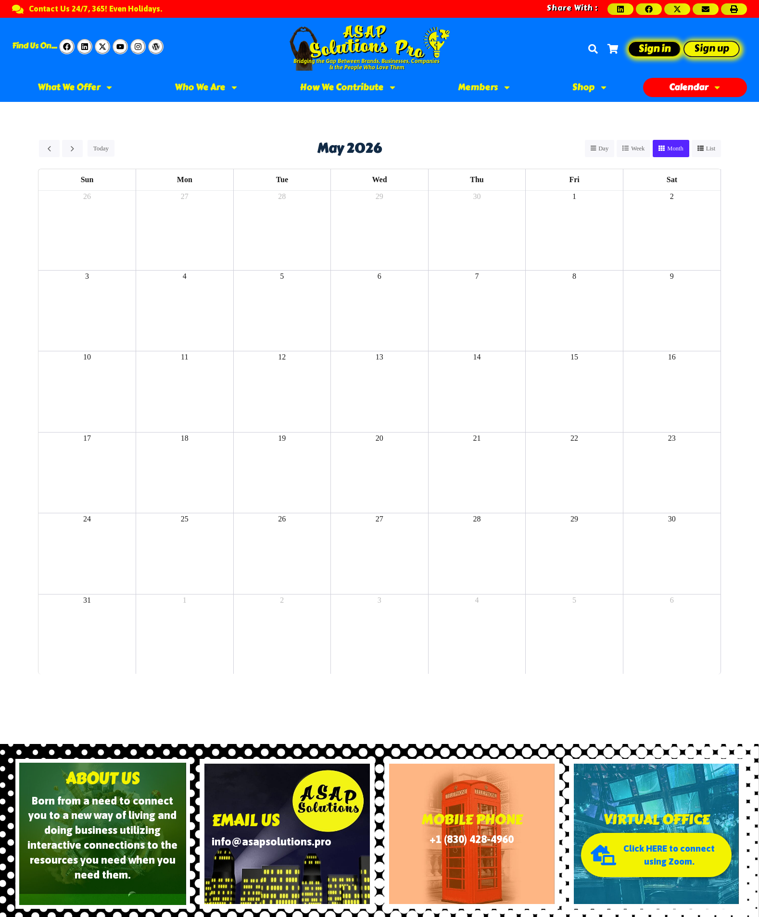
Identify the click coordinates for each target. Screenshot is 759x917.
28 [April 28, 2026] (282, 197)
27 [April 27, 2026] (185, 197)
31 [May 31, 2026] (87, 600)
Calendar (695, 87)
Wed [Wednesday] (379, 180)
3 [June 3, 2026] (379, 600)
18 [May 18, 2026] (185, 438)
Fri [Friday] (574, 180)
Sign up (711, 48)
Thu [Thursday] (476, 180)
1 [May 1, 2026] (574, 197)
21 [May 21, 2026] (477, 438)
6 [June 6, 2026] (672, 600)
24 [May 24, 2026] (87, 519)
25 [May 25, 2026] (185, 519)
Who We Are (207, 87)
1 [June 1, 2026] (185, 600)
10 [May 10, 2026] (87, 357)
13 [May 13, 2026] (379, 357)
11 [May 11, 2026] (184, 357)
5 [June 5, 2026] (574, 600)
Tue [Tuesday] (282, 180)
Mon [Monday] (184, 180)
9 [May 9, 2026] (672, 276)
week (637, 148)
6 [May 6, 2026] (379, 276)
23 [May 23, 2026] (672, 438)
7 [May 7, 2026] (477, 276)
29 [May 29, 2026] (574, 519)
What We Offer (76, 87)
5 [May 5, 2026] (282, 276)
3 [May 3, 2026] (87, 276)
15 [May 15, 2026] (574, 357)
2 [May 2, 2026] (672, 197)
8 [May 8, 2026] (574, 276)
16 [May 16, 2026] (672, 357)
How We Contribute (348, 87)
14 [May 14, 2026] (477, 357)
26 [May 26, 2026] (282, 519)
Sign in (654, 48)
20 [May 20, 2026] (379, 438)
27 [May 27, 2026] (379, 519)
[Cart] (612, 49)
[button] (620, 9)
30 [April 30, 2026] (477, 197)
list (710, 148)
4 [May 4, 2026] (185, 276)
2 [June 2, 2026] (282, 600)
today (100, 148)
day (601, 148)
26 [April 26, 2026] (87, 197)
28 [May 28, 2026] (477, 519)
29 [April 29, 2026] (379, 197)
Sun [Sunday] (87, 180)
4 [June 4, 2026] (477, 600)
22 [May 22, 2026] (574, 438)
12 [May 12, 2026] (282, 357)
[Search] (593, 49)
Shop (590, 87)
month (674, 148)
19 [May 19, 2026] (282, 438)
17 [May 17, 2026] (87, 438)
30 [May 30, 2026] (672, 519)
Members (484, 87)
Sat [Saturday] (672, 180)
